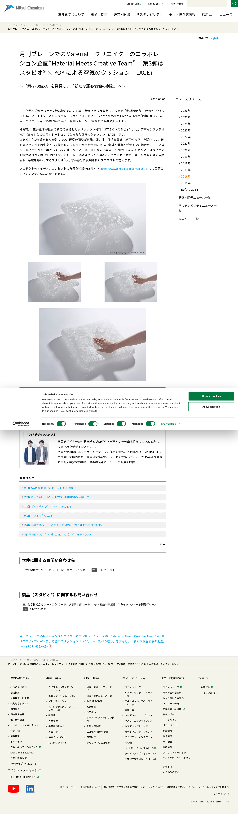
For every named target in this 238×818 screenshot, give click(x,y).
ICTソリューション (58, 705)
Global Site (177, 3)
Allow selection (211, 794)
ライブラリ (16, 745)
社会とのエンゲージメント (139, 735)
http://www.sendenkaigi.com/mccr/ (126, 168)
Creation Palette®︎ (20, 756)
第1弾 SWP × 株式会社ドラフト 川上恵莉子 (53, 488)
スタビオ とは (36, 394)
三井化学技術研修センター (139, 763)
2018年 (186, 163)
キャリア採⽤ (208, 696)
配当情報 (167, 734)
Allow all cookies (211, 784)
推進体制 (91, 710)
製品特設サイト (56, 730)
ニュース (225, 14)
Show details (168, 811)
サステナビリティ (149, 14)
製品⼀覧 (53, 735)
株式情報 (167, 740)
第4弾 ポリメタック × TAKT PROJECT (51, 508)
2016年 (186, 176)
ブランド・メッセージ (23, 774)
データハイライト (172, 724)
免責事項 (167, 770)
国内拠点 (15, 713)
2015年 (186, 183)
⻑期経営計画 (17, 707)
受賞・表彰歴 (94, 730)
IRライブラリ (170, 729)
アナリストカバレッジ (174, 756)
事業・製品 (99, 14)
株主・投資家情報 (182, 14)
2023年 (186, 130)
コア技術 (91, 716)
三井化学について (71, 14)
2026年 (186, 110)
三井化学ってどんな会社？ (24, 751)
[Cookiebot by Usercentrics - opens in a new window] (21, 811)
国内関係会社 (17, 718)
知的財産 (91, 741)
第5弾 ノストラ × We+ (40, 518)
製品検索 (53, 725)
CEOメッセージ (133, 691)
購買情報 (15, 740)
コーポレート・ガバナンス (24, 729)
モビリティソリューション (62, 699)
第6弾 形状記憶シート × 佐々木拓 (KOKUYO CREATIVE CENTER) (68, 528)
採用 (205, 14)
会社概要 (15, 696)
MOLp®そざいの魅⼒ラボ (23, 767)
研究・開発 (122, 14)
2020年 (186, 150)
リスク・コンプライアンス (139, 725)
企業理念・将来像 (19, 702)
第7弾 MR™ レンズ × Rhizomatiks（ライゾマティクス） (62, 538)
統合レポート (170, 718)
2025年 (186, 117)
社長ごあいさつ (18, 691)
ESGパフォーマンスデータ (139, 741)
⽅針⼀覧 (15, 734)
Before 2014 (189, 189)
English (214, 38)
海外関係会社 (17, 724)
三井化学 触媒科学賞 (97, 735)
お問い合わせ (221, 3)
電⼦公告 (167, 745)
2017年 (186, 170)
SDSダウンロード (57, 746)
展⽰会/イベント (57, 741)
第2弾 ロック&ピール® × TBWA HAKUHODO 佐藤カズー (62, 498)
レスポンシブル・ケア (136, 730)
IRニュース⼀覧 (188, 219)
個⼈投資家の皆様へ (173, 702)
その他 (128, 746)
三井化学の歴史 (18, 762)
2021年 (186, 143)
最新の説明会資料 (172, 696)
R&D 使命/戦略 (94, 705)
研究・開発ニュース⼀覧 (194, 197)
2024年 (186, 124)
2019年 (186, 156)
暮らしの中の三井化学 (98, 746)
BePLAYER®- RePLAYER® (139, 752)
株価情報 (167, 751)
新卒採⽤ (205, 691)
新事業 (51, 719)
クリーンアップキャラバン (139, 757)
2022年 (186, 137)
